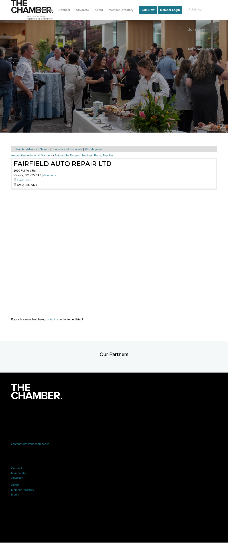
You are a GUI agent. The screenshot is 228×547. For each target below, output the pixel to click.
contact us (52, 319)
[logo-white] (36, 391)
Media (15, 494)
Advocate (17, 477)
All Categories (93, 149)
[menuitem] (44, 10)
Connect (16, 468)
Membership (19, 473)
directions (49, 175)
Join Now (196, 29)
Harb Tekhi (24, 180)
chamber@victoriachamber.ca (30, 444)
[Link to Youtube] (196, 411)
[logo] (32, 10)
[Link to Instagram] (155, 411)
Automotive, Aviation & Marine (30, 155)
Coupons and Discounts (66, 149)
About (15, 485)
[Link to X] (73, 411)
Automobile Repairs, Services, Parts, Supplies (84, 155)
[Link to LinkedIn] (114, 411)
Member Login (201, 49)
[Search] (201, 10)
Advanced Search (37, 149)
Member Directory (22, 490)
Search (19, 149)
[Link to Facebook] (31, 411)
